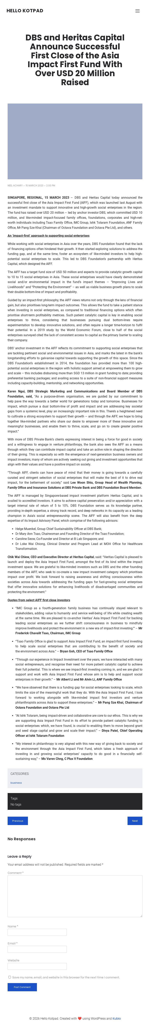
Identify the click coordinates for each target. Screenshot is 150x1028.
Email (13, 943)
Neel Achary (15, 185)
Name (13, 926)
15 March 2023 (34, 185)
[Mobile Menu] (137, 11)
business (16, 783)
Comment (16, 873)
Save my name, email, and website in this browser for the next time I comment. (66, 977)
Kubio (116, 1018)
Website (13, 960)
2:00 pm (50, 185)
